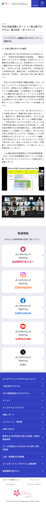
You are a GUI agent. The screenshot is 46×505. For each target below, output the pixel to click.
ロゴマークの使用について (11, 480)
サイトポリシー (11, 484)
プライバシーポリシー (34, 484)
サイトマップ (34, 480)
